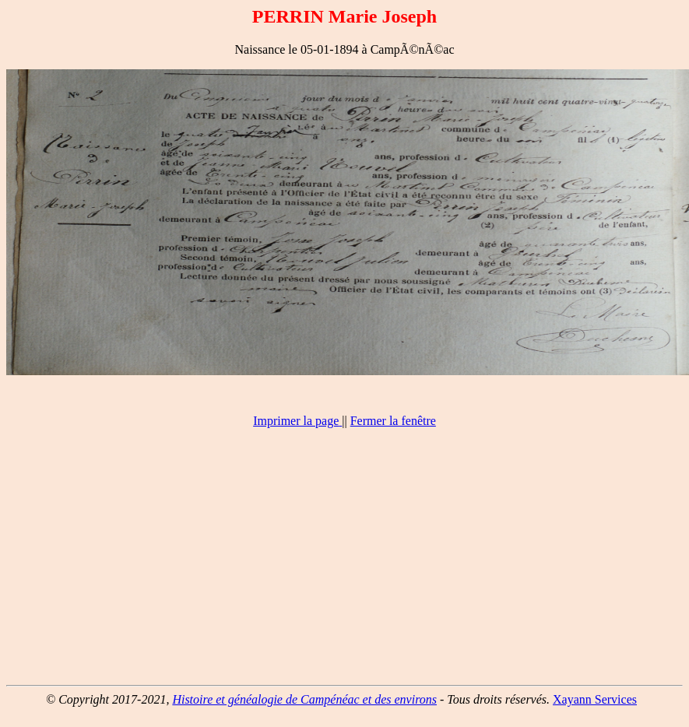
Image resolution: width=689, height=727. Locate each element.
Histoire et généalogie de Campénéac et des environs (304, 699)
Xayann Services (595, 699)
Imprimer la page (296, 420)
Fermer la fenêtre (393, 420)
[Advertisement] (344, 564)
